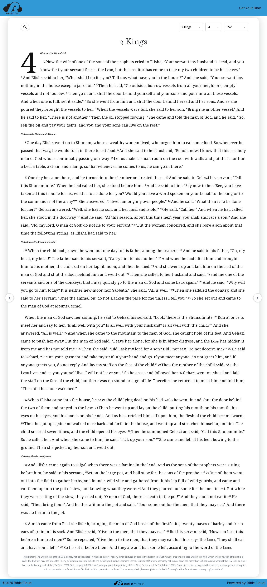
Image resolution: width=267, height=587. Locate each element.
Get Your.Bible (250, 8)
